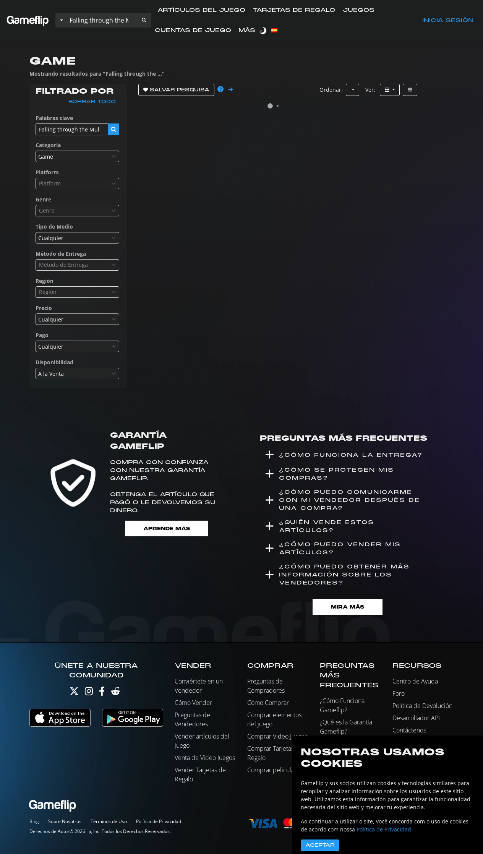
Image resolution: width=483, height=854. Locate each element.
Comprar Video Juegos (277, 736)
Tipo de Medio (54, 226)
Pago (42, 335)
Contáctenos (409, 730)
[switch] (263, 30)
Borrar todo (92, 102)
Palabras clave (54, 118)
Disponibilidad (54, 362)
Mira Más (347, 607)
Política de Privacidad (158, 821)
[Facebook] (102, 693)
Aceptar (320, 845)
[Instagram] (89, 693)
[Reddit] (115, 693)
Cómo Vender (193, 702)
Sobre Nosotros (64, 821)
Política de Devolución (422, 705)
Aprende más (166, 528)
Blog (34, 821)
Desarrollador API (416, 718)
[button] (144, 20)
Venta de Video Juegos (205, 757)
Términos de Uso (109, 821)
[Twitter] (74, 693)
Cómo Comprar (268, 702)
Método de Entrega (61, 253)
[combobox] (77, 156)
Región (44, 280)
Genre (43, 199)
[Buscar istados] (101, 20)
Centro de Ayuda (415, 681)
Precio (44, 308)
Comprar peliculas (272, 770)
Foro (398, 693)
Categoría (48, 145)
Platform (47, 172)
